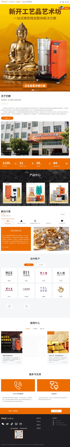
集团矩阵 (39, 428)
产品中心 (39, 421)
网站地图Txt (42, 444)
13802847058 (23, 428)
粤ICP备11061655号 (30, 444)
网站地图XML (36, 444)
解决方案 (39, 418)
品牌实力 (39, 424)
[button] (68, 47)
